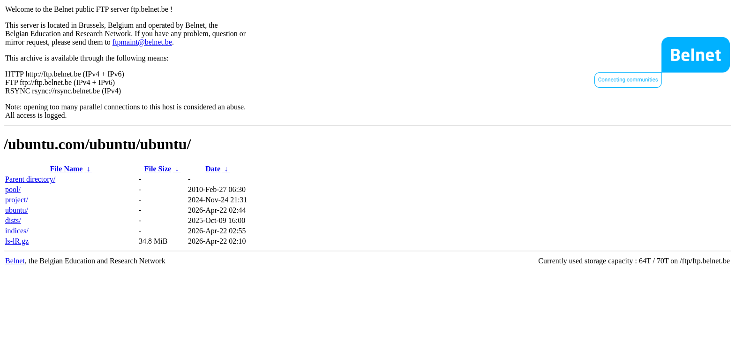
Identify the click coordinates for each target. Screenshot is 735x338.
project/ (16, 200)
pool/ (13, 189)
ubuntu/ (16, 210)
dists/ (13, 220)
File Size (157, 169)
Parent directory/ (30, 179)
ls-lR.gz (17, 241)
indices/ (17, 231)
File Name (66, 169)
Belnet (15, 261)
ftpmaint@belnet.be (142, 42)
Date (212, 169)
